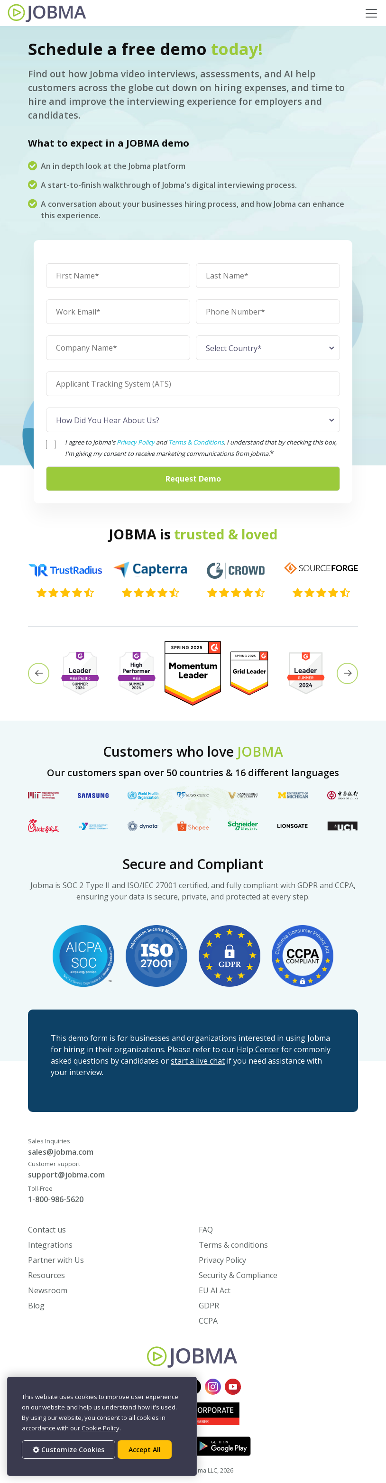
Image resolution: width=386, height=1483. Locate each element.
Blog (36, 1305)
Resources (46, 1275)
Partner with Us (56, 1260)
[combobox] (268, 347)
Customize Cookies (68, 1449)
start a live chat (198, 1061)
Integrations (50, 1245)
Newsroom (47, 1290)
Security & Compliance (238, 1275)
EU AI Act (214, 1290)
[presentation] (38, 673)
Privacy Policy (136, 442)
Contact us (47, 1229)
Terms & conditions (233, 1245)
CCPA (208, 1321)
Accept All (145, 1449)
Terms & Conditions (196, 442)
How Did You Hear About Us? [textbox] (107, 420)
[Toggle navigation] (371, 13)
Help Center (258, 1049)
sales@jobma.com (60, 1152)
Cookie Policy (100, 1428)
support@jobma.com (66, 1174)
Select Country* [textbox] (234, 348)
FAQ (206, 1229)
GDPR (209, 1305)
